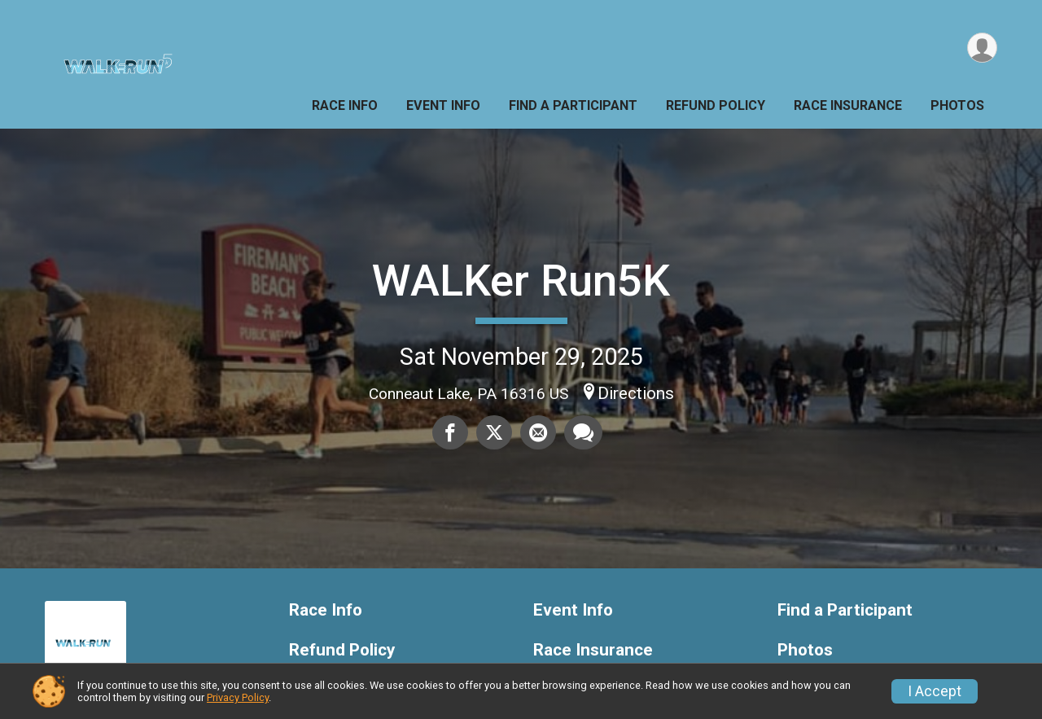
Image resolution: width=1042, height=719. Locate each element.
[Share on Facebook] (450, 432)
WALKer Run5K (521, 280)
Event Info (443, 105)
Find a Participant (573, 105)
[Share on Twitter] (494, 432)
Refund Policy (715, 105)
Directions (636, 393)
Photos (957, 105)
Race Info (345, 105)
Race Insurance (848, 105)
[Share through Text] (583, 432)
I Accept (934, 691)
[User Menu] (982, 48)
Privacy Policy (238, 697)
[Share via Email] (538, 432)
